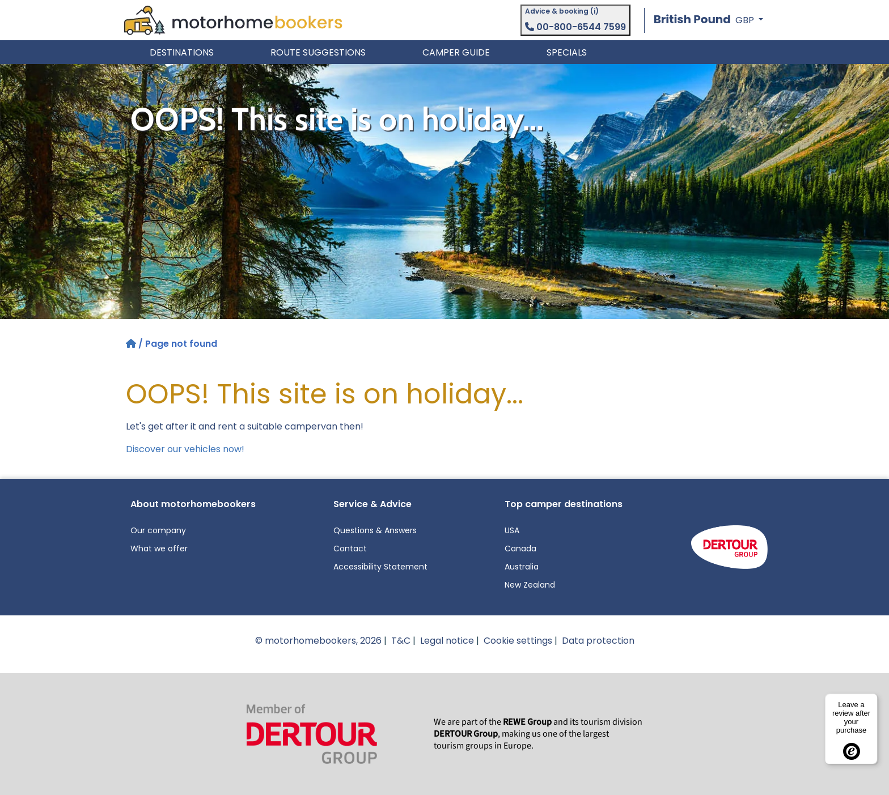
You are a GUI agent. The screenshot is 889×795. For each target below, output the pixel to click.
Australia (522, 566)
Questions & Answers (375, 530)
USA (512, 530)
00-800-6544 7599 (575, 26)
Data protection (598, 640)
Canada (520, 548)
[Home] (132, 343)
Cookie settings (518, 640)
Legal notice (447, 640)
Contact (350, 548)
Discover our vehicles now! (185, 449)
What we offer (159, 548)
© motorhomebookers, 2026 (318, 640)
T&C (400, 640)
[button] (708, 20)
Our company (158, 530)
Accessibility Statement (380, 566)
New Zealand (530, 584)
